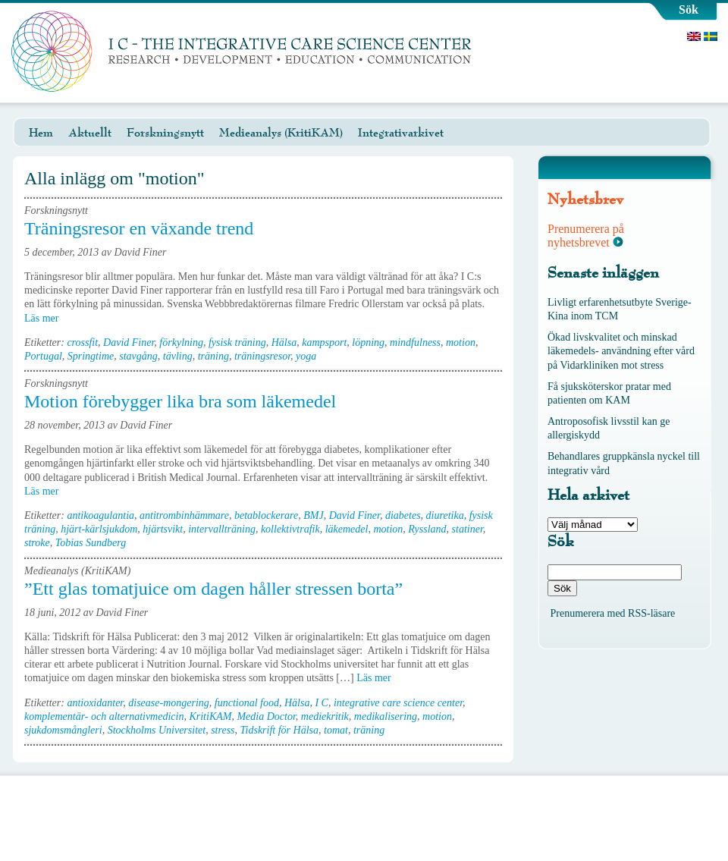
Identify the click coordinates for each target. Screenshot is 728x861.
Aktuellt (89, 133)
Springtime (90, 356)
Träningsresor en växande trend (138, 228)
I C (321, 703)
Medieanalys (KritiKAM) (281, 133)
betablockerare (266, 515)
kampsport (324, 342)
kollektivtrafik (290, 529)
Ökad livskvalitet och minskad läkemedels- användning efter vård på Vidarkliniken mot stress (621, 351)
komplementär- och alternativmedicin (104, 716)
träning (213, 356)
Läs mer (46, 318)
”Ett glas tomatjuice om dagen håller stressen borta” (213, 589)
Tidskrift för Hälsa (279, 730)
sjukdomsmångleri (63, 730)
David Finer (128, 342)
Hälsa (284, 342)
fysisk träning (237, 342)
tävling (178, 356)
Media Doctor (266, 716)
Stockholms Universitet (157, 730)
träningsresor (262, 356)
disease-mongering (168, 703)
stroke (37, 542)
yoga (306, 356)
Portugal (43, 356)
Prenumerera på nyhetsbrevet (586, 235)
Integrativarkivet (401, 133)
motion (460, 342)
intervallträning (222, 529)
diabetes (403, 515)
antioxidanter (95, 703)
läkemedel (347, 529)
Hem (41, 133)
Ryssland (427, 529)
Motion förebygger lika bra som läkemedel (180, 401)
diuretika (445, 515)
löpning (368, 342)
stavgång (138, 356)
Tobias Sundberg (90, 542)
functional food (247, 703)
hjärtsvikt (163, 529)
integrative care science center (398, 703)
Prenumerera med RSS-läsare (613, 613)
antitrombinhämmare (184, 515)
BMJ (313, 515)
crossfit (82, 342)
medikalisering (385, 716)
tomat (336, 730)
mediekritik (325, 716)
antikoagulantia (100, 515)
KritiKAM (210, 716)
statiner (467, 529)
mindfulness (415, 342)
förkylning (181, 342)
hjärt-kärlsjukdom (99, 529)
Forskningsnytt (165, 133)
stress (222, 730)
